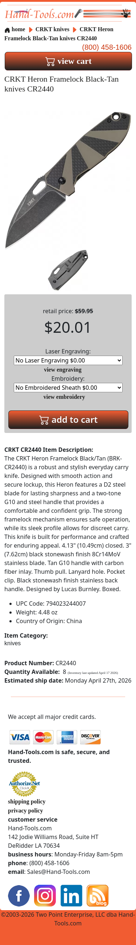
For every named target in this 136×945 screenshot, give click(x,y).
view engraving (63, 370)
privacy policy (25, 810)
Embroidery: (68, 383)
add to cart (68, 419)
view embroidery (64, 397)
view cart (68, 61)
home (14, 29)
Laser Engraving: (68, 356)
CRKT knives (53, 29)
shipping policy (27, 801)
